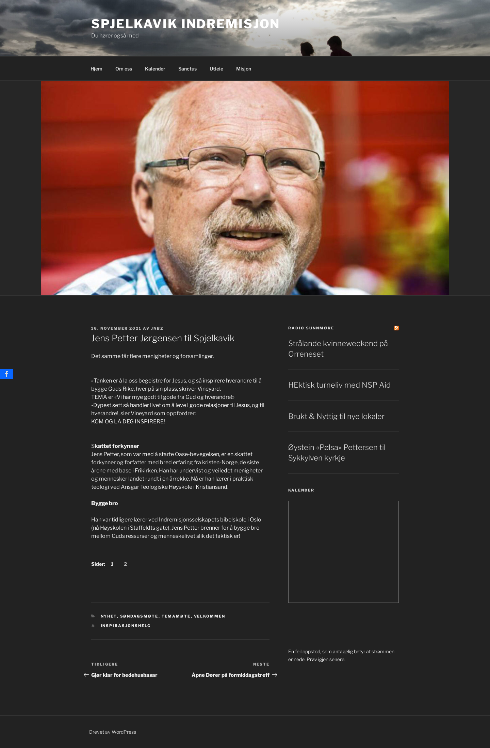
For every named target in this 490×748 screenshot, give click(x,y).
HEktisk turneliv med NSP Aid (339, 384)
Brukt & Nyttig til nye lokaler (336, 416)
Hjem (96, 69)
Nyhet (109, 616)
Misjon (243, 69)
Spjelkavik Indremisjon (185, 23)
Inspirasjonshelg (126, 625)
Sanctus (187, 69)
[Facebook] (6, 374)
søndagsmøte (139, 616)
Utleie (216, 69)
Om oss (123, 69)
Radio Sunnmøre (311, 328)
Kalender (155, 69)
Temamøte (176, 616)
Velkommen (210, 616)
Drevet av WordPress (112, 732)
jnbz (157, 328)
